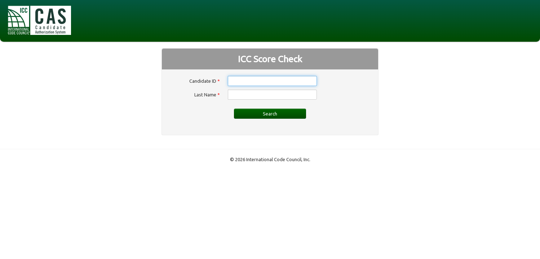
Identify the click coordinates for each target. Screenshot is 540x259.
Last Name (207, 94)
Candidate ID (204, 80)
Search (270, 113)
